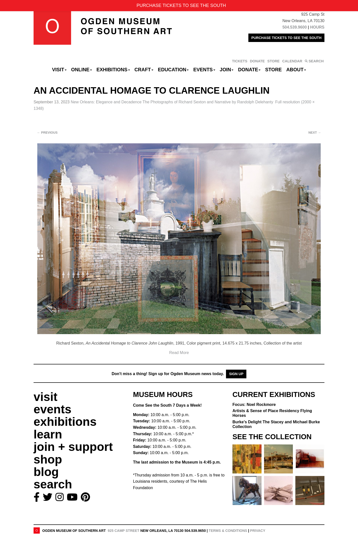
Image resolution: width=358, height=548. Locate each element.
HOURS (317, 27)
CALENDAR (292, 61)
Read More (179, 353)
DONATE (257, 61)
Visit (59, 69)
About (296, 69)
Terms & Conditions (228, 531)
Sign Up (236, 374)
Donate (249, 69)
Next (315, 132)
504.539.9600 (294, 27)
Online (81, 69)
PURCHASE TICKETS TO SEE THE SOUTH (286, 38)
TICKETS (239, 61)
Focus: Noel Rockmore (254, 404)
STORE (273, 61)
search (53, 484)
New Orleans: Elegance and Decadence (172, 102)
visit (45, 396)
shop (48, 459)
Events (204, 69)
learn (48, 434)
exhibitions (65, 421)
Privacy (257, 531)
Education (173, 69)
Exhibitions (113, 69)
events (52, 409)
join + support (73, 446)
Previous (47, 132)
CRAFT (143, 69)
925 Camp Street (123, 531)
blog (46, 471)
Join (227, 69)
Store (273, 69)
